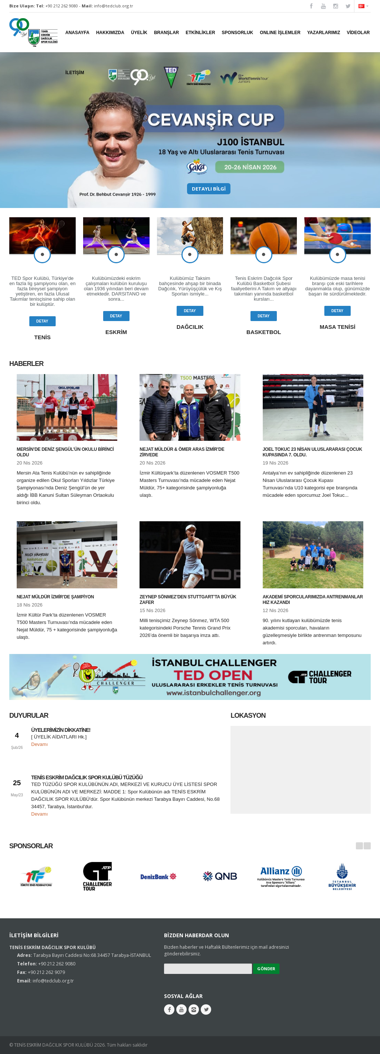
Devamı (39, 744)
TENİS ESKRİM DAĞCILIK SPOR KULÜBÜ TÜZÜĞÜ (86, 777)
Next (367, 845)
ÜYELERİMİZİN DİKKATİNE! (61, 730)
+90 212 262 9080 (61, 6)
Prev (359, 845)
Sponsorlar (31, 846)
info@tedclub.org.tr (113, 6)
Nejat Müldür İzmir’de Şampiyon (55, 596)
